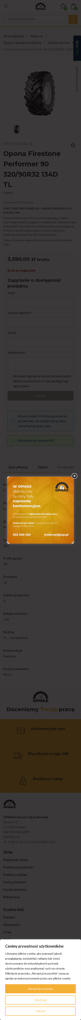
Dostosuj (41, 1000)
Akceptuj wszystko (40, 988)
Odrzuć (40, 1011)
